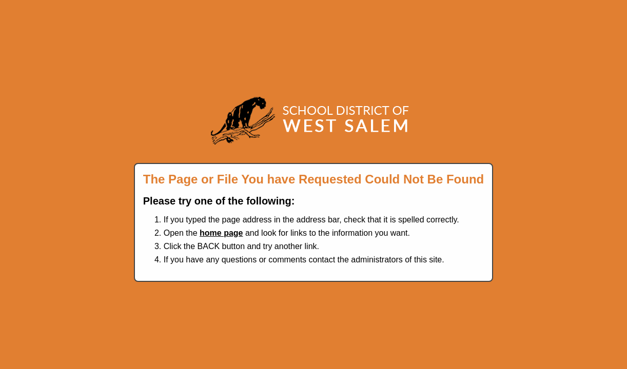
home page (221, 233)
